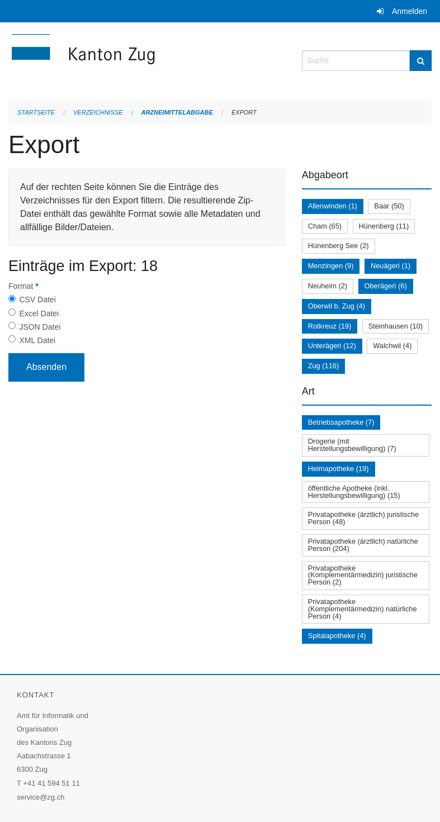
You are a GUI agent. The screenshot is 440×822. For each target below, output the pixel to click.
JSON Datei (39, 326)
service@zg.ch (40, 797)
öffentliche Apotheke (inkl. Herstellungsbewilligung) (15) (354, 492)
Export (244, 112)
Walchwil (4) (392, 345)
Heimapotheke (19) (338, 468)
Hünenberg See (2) (338, 245)
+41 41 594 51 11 (51, 783)
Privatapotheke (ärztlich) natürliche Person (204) (363, 545)
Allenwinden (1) (332, 206)
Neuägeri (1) (390, 266)
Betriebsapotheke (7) (341, 422)
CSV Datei (37, 299)
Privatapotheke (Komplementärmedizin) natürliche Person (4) (362, 608)
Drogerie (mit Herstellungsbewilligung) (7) (352, 445)
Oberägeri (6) (386, 286)
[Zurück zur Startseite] (146, 59)
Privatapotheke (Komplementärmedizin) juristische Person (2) (363, 575)
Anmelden (409, 11)
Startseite (36, 112)
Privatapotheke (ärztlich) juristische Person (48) (363, 518)
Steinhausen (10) (395, 326)
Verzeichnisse (98, 112)
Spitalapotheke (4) (337, 635)
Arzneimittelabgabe (176, 112)
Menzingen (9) (331, 266)
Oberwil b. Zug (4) (336, 306)
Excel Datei (39, 313)
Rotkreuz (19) (330, 326)
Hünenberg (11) (384, 226)
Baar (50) (389, 206)
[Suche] (421, 60)
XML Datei (37, 340)
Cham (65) (325, 226)
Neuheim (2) (327, 286)
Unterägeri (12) (332, 345)
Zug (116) (323, 366)
